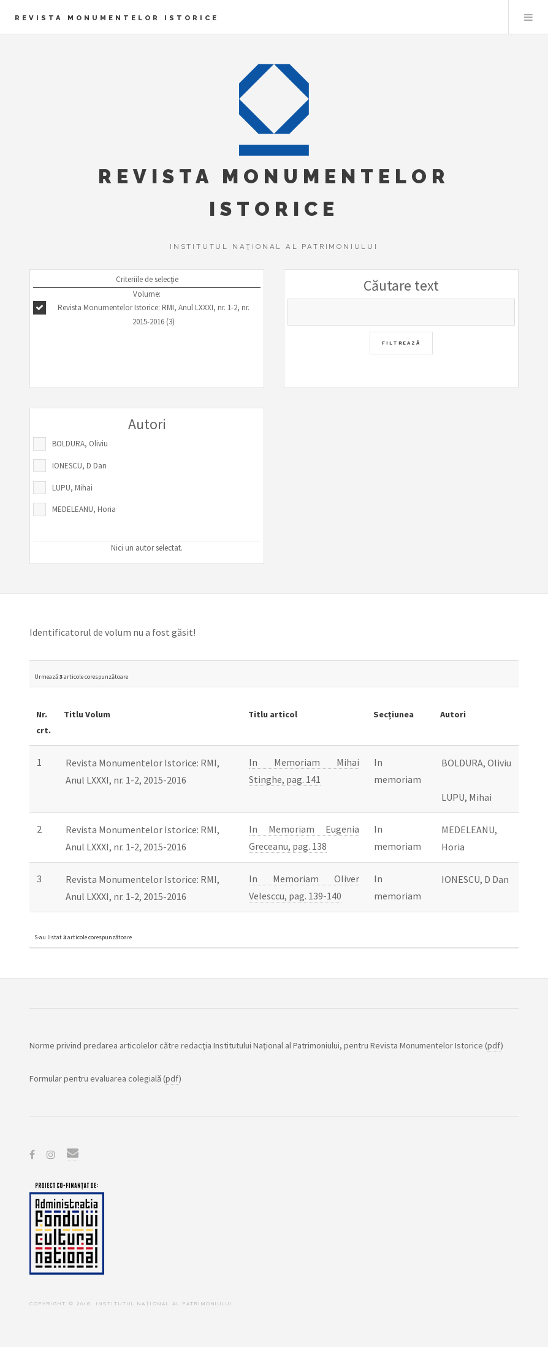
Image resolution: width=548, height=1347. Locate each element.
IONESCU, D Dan (79, 465)
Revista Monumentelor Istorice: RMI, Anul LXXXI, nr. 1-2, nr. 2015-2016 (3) (153, 314)
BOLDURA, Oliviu (80, 443)
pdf (494, 1045)
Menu (528, 17)
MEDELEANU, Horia (84, 509)
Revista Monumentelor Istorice (117, 17)
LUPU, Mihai (72, 488)
